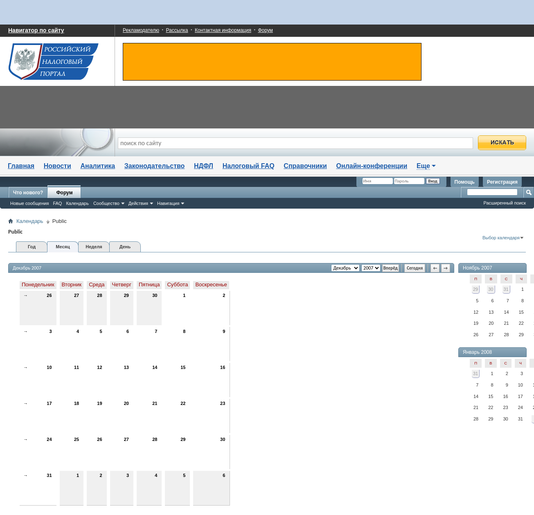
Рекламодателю (141, 30)
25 (76, 439)
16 (222, 367)
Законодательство (154, 165)
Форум (265, 30)
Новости (57, 165)
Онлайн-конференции (372, 165)
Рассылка (177, 30)
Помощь (465, 182)
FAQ (57, 203)
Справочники (305, 165)
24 (49, 439)
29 (126, 295)
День (125, 246)
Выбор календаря (501, 237)
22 (182, 403)
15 (182, 367)
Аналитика (97, 165)
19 (99, 403)
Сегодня (415, 268)
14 (154, 367)
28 (99, 295)
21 (154, 403)
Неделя (94, 246)
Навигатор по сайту (36, 30)
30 (154, 295)
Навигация (168, 203)
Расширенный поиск (504, 202)
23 (222, 403)
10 (49, 367)
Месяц (63, 246)
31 (49, 475)
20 (126, 403)
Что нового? (28, 193)
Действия (138, 203)
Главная (21, 165)
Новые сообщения (29, 203)
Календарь (77, 203)
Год (32, 246)
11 (76, 367)
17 (49, 403)
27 (76, 295)
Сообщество (106, 203)
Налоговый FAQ (249, 165)
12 (99, 367)
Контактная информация (223, 30)
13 (126, 367)
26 (49, 295)
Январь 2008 (477, 352)
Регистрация (502, 182)
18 (76, 403)
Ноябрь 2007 (477, 268)
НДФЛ (203, 165)
